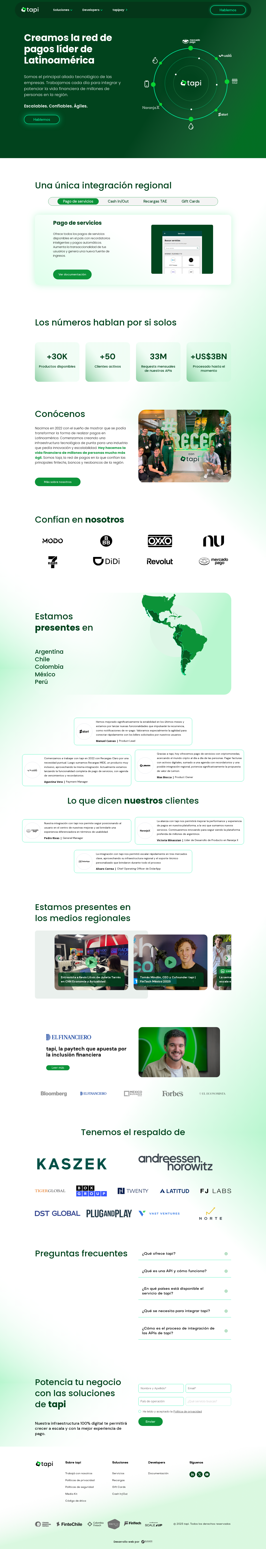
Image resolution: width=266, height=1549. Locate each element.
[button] (59, 958)
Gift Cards (191, 201)
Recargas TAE (155, 201)
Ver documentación (72, 274)
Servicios (118, 1473)
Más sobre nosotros (57, 482)
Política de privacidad (187, 1411)
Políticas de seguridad (79, 1487)
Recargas (118, 1480)
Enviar (150, 1421)
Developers (90, 10)
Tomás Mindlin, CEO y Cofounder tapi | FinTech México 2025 (168, 979)
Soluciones (61, 10)
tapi (118, 10)
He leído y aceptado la (170, 1411)
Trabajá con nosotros (78, 1473)
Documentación (158, 1473)
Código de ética (75, 1501)
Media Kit (71, 1494)
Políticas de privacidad (80, 1480)
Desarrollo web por (133, 1542)
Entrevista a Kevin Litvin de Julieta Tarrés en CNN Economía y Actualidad (91, 979)
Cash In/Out (118, 201)
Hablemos (228, 10)
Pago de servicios (78, 201)
